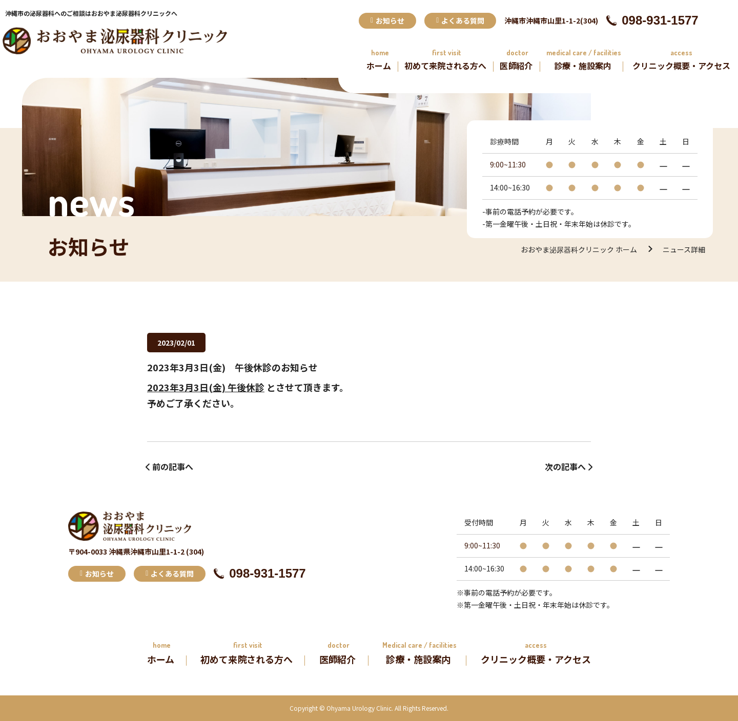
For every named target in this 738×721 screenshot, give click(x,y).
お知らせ (387, 20)
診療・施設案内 (582, 65)
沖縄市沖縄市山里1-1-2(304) (551, 20)
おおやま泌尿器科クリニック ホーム (579, 249)
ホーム (378, 65)
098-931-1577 (652, 20)
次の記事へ (565, 466)
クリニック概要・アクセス (681, 65)
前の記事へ (172, 466)
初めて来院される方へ (445, 65)
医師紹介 (516, 65)
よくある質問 (460, 20)
